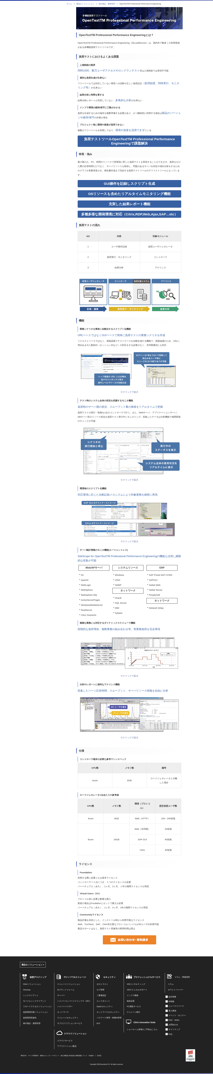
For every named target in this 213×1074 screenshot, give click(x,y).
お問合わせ (173, 1025)
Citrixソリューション (32, 984)
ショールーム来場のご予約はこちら (142, 1029)
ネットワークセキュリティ (108, 1012)
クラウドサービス (65, 1041)
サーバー (61, 995)
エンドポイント (103, 1001)
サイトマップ (174, 1029)
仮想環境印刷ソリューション (35, 1012)
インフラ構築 (132, 995)
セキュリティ (109, 977)
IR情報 (171, 1001)
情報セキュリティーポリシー (49, 1055)
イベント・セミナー (177, 1015)
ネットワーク (63, 1012)
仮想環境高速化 (30, 1018)
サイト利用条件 (33, 1055)
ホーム (69, 4)
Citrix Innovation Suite (144, 1022)
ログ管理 (100, 990)
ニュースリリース (176, 1006)
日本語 (99, 1055)
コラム (171, 984)
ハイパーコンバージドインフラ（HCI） (74, 1001)
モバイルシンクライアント (34, 1001)
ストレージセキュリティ (67, 1018)
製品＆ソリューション (85, 4)
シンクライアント (30, 995)
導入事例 (172, 1011)
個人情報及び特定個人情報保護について (74, 1055)
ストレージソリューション (68, 984)
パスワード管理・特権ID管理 (109, 1018)
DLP (98, 1023)
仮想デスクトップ (38, 977)
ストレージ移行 (133, 1012)
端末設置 (130, 1001)
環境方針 (24, 1055)
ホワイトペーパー (175, 990)
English (91, 1055)
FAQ (170, 1034)
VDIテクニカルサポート (137, 990)
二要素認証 (101, 995)
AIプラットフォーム (65, 990)
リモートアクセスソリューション (37, 1007)
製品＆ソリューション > (33, 964)
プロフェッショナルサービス (146, 977)
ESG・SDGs (173, 1020)
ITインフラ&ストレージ (75, 977)
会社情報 (172, 997)
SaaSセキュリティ (105, 1007)
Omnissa (26, 990)
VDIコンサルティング (136, 984)
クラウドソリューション (75, 1033)
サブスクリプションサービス (69, 1023)
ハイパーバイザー (65, 1007)
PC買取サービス (134, 1007)
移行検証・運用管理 (107, 4)
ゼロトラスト (102, 984)
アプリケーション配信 (66, 1046)
